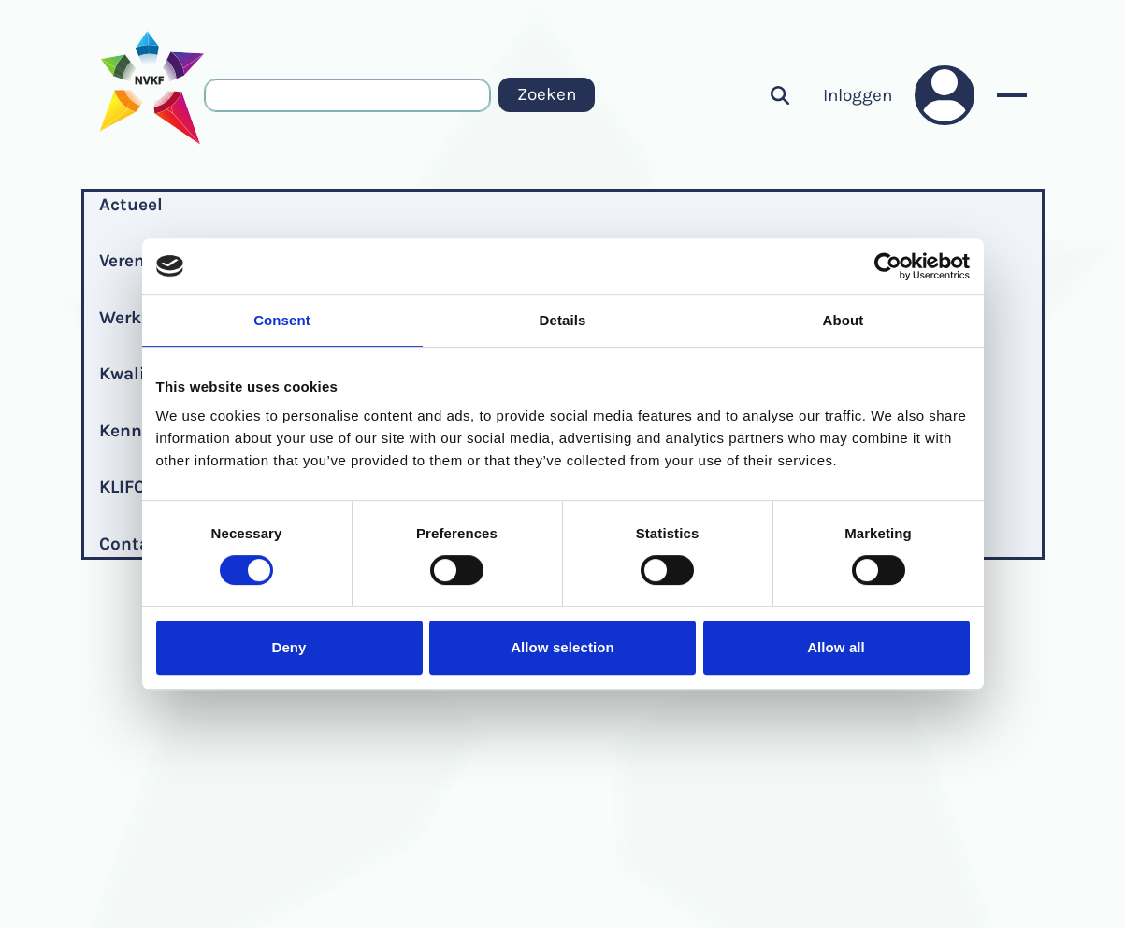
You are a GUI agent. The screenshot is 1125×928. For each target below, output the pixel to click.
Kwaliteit (137, 374)
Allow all (836, 647)
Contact (132, 544)
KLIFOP (127, 487)
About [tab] (843, 320)
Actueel (131, 204)
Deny (288, 647)
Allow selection (562, 647)
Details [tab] (563, 320)
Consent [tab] (281, 320)
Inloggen (857, 95)
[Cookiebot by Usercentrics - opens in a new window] (888, 266)
